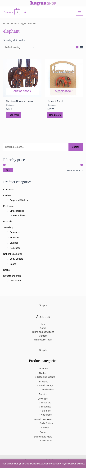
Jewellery (8, 227)
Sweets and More (12, 276)
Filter (8, 170)
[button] (24, 12)
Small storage (17, 211)
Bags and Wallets (19, 200)
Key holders (19, 215)
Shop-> (43, 305)
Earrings (14, 243)
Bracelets (14, 232)
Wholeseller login (43, 339)
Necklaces (15, 248)
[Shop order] (19, 47)
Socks (6, 270)
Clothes (7, 195)
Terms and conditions (43, 332)
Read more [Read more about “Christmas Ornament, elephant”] (13, 115)
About (43, 328)
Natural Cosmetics (12, 254)
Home (6, 23)
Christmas (8, 189)
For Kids (7, 221)
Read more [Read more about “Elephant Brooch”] (55, 115)
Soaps (13, 264)
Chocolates (15, 280)
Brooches (15, 237)
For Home (8, 206)
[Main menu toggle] (79, 12)
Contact (43, 335)
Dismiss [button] (81, 463)
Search (75, 147)
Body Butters (16, 258)
